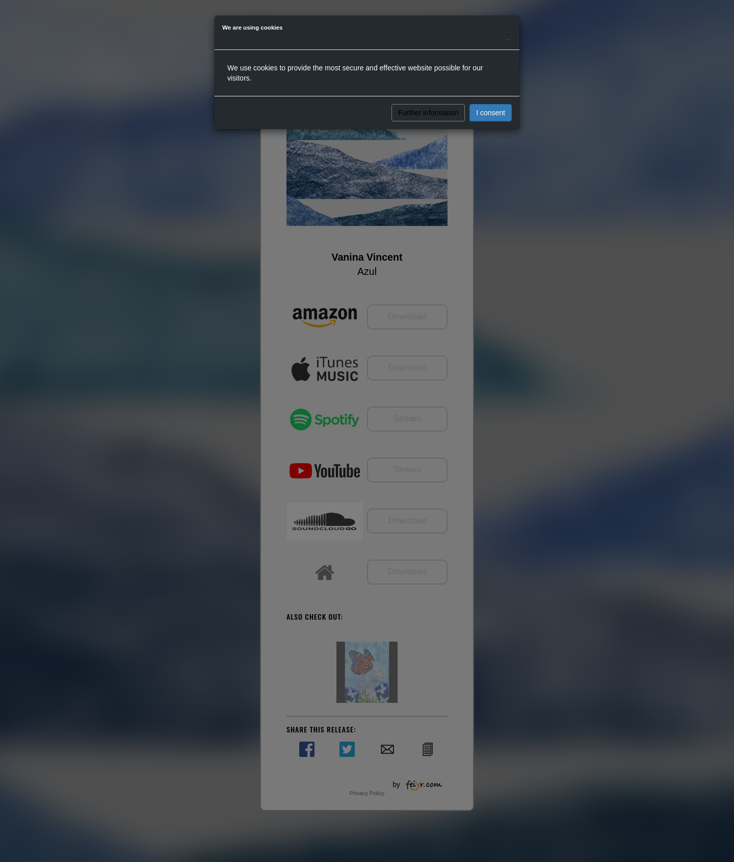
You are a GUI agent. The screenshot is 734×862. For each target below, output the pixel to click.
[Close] (509, 36)
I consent (490, 113)
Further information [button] (428, 113)
